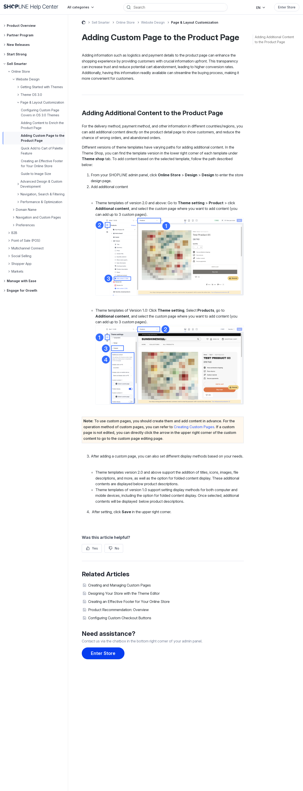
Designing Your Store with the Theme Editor (124, 593)
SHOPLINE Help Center (83, 23)
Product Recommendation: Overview (118, 609)
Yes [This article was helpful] (95, 548)
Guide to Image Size (36, 174)
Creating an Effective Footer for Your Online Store (129, 601)
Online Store (125, 22)
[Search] (179, 7)
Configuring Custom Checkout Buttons (119, 618)
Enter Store (287, 7)
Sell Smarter (101, 22)
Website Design (153, 22)
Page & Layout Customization (194, 22)
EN (258, 8)
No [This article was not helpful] (117, 548)
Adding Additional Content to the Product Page (274, 39)
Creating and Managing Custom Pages (119, 585)
